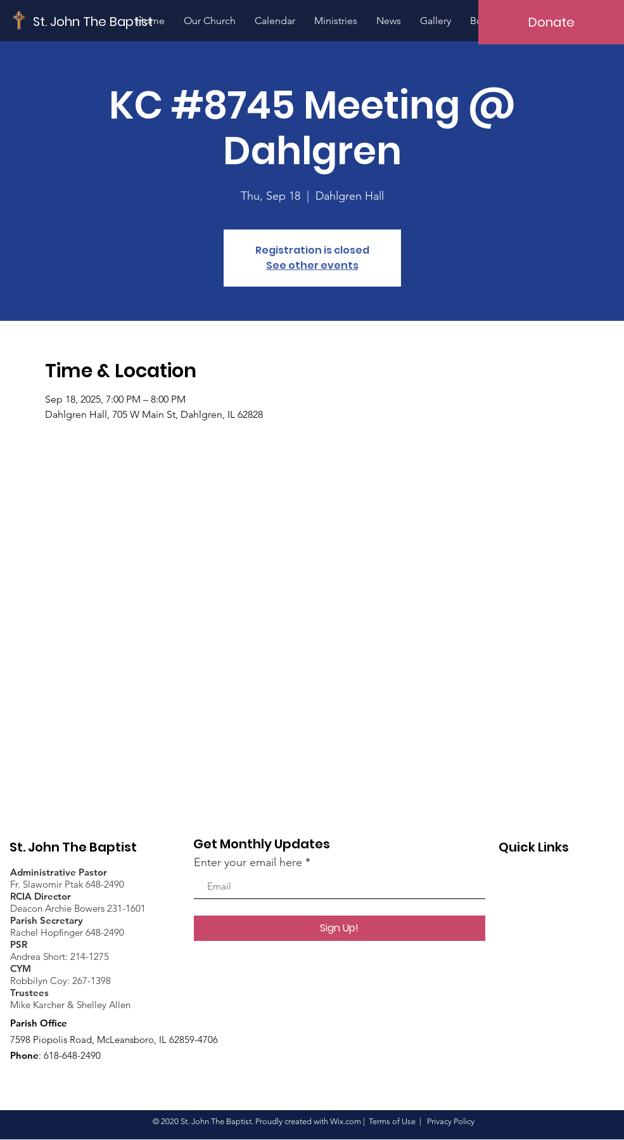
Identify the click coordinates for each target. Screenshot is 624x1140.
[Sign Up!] (339, 928)
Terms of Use (392, 1121)
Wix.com (345, 1121)
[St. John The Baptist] (93, 21)
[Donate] (551, 22)
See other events (312, 265)
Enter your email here (248, 862)
